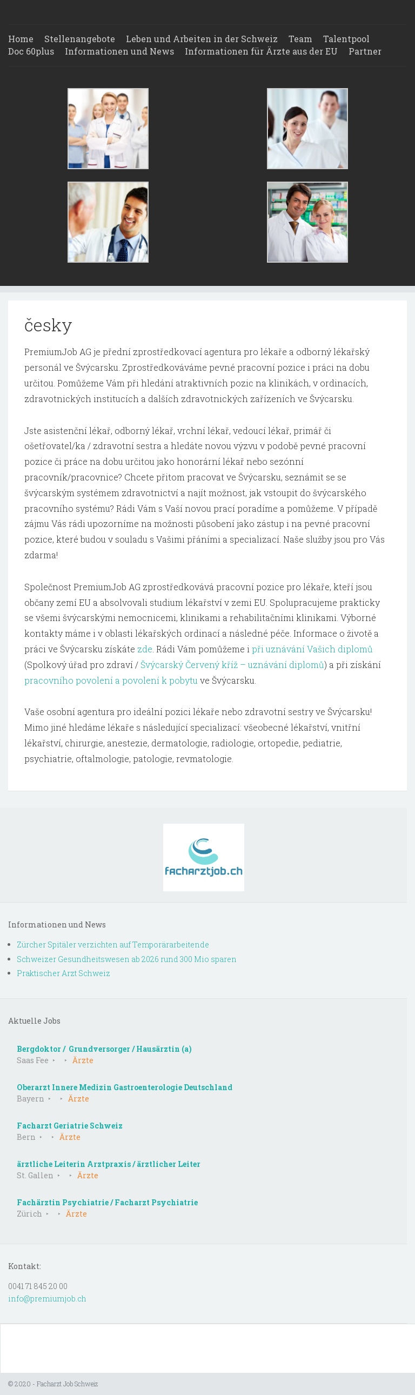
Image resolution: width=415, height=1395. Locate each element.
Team (300, 38)
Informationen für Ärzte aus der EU (261, 51)
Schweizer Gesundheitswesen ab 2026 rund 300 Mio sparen (127, 959)
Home (21, 38)
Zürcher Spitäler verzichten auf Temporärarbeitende (113, 944)
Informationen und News (119, 51)
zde (144, 649)
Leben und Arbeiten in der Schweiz (202, 38)
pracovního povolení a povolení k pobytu (111, 680)
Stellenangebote (79, 38)
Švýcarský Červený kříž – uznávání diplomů (232, 664)
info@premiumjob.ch (47, 1298)
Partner (365, 51)
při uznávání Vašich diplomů (312, 649)
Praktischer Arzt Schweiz (63, 973)
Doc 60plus (31, 51)
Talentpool (346, 38)
